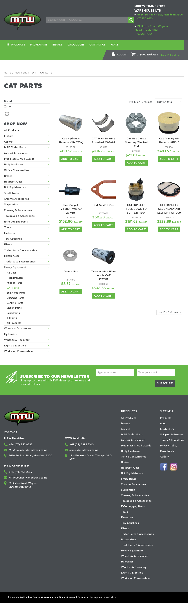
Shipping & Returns (171, 434)
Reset (6, 113)
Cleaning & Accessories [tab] (18, 210)
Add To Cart (70, 159)
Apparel (125, 429)
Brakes (125, 462)
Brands (51, 44)
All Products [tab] (11, 130)
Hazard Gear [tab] (11, 255)
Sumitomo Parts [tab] (16, 292)
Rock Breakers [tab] (15, 277)
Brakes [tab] (8, 176)
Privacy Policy (168, 445)
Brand (8, 101)
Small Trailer (128, 478)
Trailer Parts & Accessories (137, 534)
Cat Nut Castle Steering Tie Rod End (136, 142)
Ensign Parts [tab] (14, 307)
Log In (165, 54)
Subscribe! (165, 383)
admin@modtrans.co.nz (83, 450)
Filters (125, 528)
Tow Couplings (130, 523)
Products (17, 44)
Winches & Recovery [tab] (17, 339)
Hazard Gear (128, 539)
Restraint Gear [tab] (13, 181)
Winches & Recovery (134, 567)
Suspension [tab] (11, 204)
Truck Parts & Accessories (137, 545)
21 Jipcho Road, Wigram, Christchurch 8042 (23, 484)
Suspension (128, 489)
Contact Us (87, 44)
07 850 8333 (145, 18)
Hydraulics (127, 561)
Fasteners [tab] (10, 233)
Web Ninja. (111, 597)
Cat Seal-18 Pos (103, 204)
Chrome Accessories (133, 484)
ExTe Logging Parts (133, 506)
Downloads (167, 451)
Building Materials (132, 473)
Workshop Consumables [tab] (18, 351)
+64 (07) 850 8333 (20, 444)
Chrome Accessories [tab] (16, 198)
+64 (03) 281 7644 (20, 472)
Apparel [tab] (8, 141)
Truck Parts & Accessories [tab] (20, 261)
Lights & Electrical (132, 572)
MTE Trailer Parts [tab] (15, 147)
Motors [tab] (8, 136)
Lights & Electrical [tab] (15, 345)
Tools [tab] (7, 227)
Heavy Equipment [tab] (15, 267)
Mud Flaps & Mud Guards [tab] (19, 158)
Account (122, 54)
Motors (125, 423)
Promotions (35, 44)
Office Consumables (133, 456)
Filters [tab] (8, 244)
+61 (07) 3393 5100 (81, 444)
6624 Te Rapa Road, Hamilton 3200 (160, 14)
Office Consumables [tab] (16, 170)
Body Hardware (130, 451)
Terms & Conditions (172, 440)
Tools (124, 511)
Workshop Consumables (135, 578)
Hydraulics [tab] (10, 334)
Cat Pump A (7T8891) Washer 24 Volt (71, 208)
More (101, 44)
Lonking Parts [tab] (15, 302)
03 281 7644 (145, 34)
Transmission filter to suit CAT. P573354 (103, 274)
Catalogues (67, 44)
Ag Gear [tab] (11, 272)
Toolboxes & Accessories (136, 500)
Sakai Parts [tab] (13, 312)
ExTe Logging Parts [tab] (16, 221)
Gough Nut (71, 270)
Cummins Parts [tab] (15, 297)
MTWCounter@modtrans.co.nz (28, 450)
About (164, 423)
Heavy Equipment (25, 72)
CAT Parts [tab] (13, 287)
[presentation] (124, 384)
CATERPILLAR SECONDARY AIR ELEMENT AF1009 (169, 208)
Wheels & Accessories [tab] (17, 328)
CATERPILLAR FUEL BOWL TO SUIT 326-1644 (136, 208)
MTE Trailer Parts (132, 434)
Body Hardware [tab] (13, 164)
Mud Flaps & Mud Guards (136, 445)
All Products (128, 418)
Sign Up (176, 54)
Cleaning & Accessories (135, 495)
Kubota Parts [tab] (14, 282)
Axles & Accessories (133, 440)
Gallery (164, 456)
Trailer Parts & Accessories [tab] (20, 250)
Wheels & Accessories (134, 556)
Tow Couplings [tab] (13, 238)
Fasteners (127, 517)
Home (7, 72)
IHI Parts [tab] (12, 317)
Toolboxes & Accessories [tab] (19, 216)
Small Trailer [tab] (11, 193)
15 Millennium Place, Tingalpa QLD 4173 (90, 457)
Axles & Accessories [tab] (16, 153)
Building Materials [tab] (15, 187)
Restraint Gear (130, 467)
